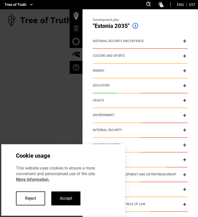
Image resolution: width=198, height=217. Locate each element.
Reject (30, 198)
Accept (66, 198)
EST (192, 5)
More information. (33, 179)
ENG (180, 5)
